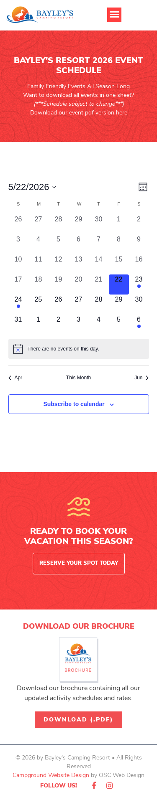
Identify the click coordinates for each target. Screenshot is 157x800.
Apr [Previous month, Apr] (15, 378)
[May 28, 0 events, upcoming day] (99, 305)
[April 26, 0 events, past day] (18, 224)
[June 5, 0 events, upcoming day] (119, 325)
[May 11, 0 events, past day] (38, 264)
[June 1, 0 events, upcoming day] (38, 325)
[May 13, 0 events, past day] (79, 264)
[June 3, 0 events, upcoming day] (79, 325)
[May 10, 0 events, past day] (18, 264)
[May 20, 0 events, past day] (79, 284)
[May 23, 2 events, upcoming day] (139, 284)
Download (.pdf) (78, 720)
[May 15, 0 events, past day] (119, 264)
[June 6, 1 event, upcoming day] (139, 325)
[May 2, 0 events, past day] (139, 224)
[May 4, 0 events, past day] (38, 244)
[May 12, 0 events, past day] (59, 264)
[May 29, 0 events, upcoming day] (119, 305)
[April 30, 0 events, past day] (99, 224)
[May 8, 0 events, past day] (119, 244)
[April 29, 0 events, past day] (79, 224)
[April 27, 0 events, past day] (38, 224)
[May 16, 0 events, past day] (139, 264)
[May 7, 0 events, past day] (99, 244)
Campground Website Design (51, 775)
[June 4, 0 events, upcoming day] (99, 325)
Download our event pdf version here (78, 113)
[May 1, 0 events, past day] (119, 224)
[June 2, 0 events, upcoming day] (59, 325)
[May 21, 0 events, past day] (99, 284)
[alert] (78, 349)
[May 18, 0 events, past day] (38, 284)
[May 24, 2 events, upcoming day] (18, 305)
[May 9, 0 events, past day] (139, 244)
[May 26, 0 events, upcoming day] (59, 305)
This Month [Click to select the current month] (78, 378)
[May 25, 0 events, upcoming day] (38, 305)
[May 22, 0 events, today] (119, 284)
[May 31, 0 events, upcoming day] (18, 325)
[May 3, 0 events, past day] (18, 244)
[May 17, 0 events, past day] (18, 284)
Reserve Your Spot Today (78, 563)
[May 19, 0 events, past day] (59, 284)
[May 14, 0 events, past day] (99, 264)
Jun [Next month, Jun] (141, 378)
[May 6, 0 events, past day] (79, 244)
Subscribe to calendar (73, 404)
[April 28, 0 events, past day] (59, 224)
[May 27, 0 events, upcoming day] (79, 305)
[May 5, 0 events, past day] (59, 244)
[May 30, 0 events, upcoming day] (139, 305)
